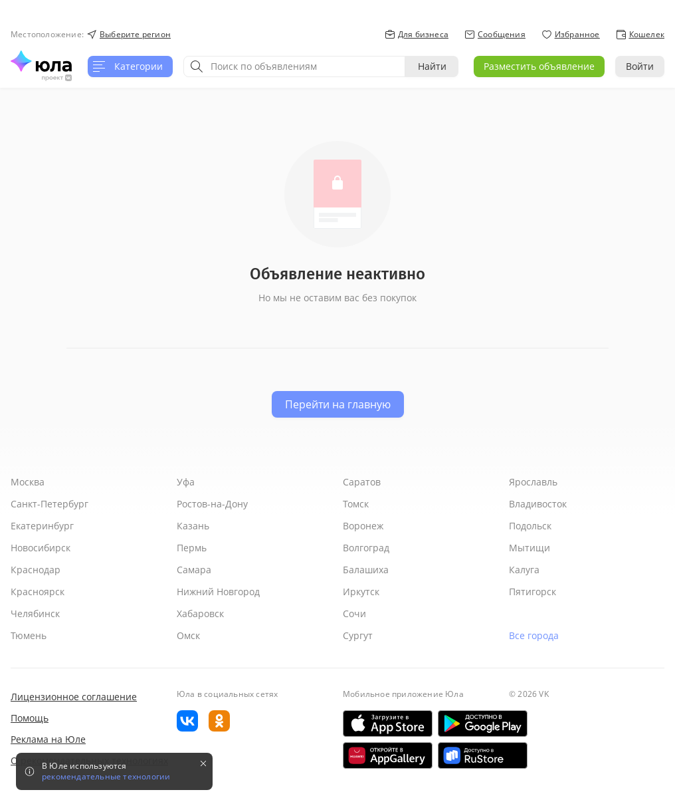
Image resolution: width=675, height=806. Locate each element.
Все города (534, 635)
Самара (194, 569)
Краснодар (35, 569)
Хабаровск (200, 613)
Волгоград (366, 547)
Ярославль (533, 481)
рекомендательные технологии (106, 776)
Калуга (524, 569)
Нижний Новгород (218, 591)
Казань (193, 525)
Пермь (192, 547)
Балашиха (366, 569)
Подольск (530, 525)
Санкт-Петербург (49, 503)
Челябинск (35, 613)
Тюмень (29, 635)
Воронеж (363, 525)
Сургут (358, 635)
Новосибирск (40, 547)
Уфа (186, 481)
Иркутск (361, 591)
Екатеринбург (42, 525)
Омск (188, 635)
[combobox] (294, 66)
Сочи (354, 613)
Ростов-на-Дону (212, 503)
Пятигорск (532, 591)
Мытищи (529, 547)
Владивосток (538, 503)
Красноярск (37, 591)
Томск (356, 503)
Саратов (362, 481)
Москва (28, 481)
